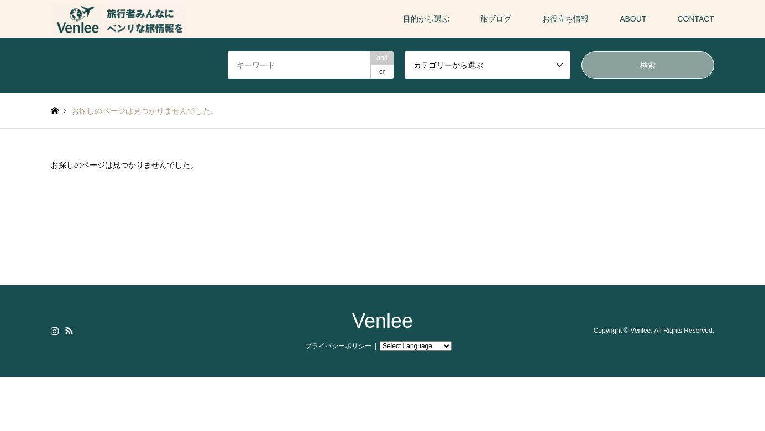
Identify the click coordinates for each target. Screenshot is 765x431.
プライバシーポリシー (338, 346)
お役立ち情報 (565, 18)
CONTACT (695, 18)
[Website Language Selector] (416, 346)
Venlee (382, 321)
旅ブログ (495, 18)
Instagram (55, 330)
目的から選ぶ (426, 18)
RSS (69, 330)
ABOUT (633, 18)
